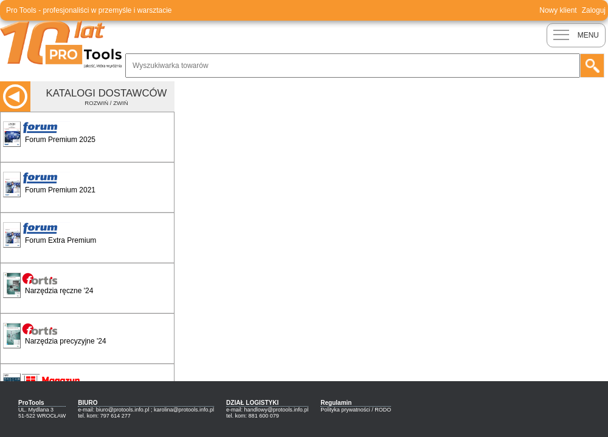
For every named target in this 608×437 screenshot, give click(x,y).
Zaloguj (594, 10)
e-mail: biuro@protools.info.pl (113, 410)
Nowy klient (557, 10)
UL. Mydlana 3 (36, 410)
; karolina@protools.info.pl (182, 410)
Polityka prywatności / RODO (355, 410)
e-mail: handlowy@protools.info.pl (267, 410)
